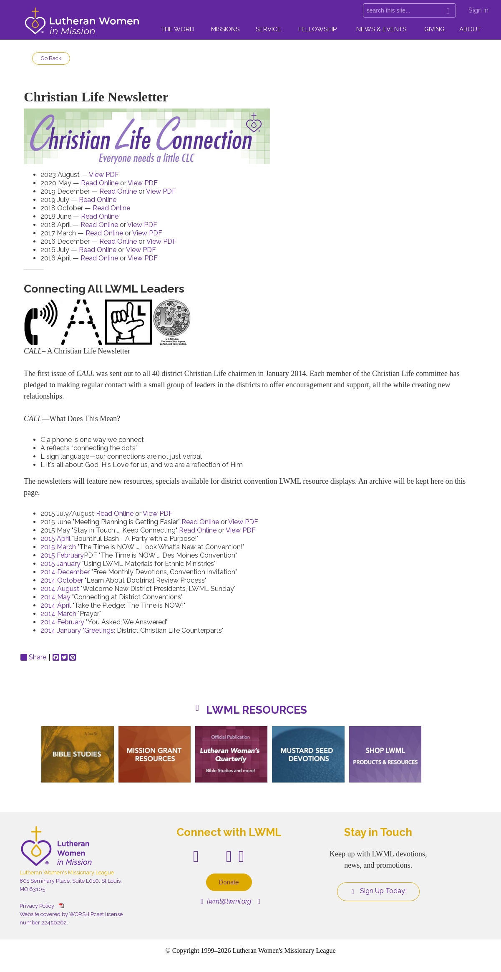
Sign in (478, 10)
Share (33, 657)
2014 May (55, 597)
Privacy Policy (37, 906)
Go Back (51, 58)
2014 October (61, 580)
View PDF (104, 175)
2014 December (65, 572)
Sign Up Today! (378, 891)
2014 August (59, 589)
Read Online (99, 183)
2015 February (62, 555)
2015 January (61, 564)
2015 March (58, 547)
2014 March (58, 614)
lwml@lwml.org (226, 901)
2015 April (55, 539)
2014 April (56, 605)
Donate (229, 882)
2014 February (62, 622)
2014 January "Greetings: (77, 630)
